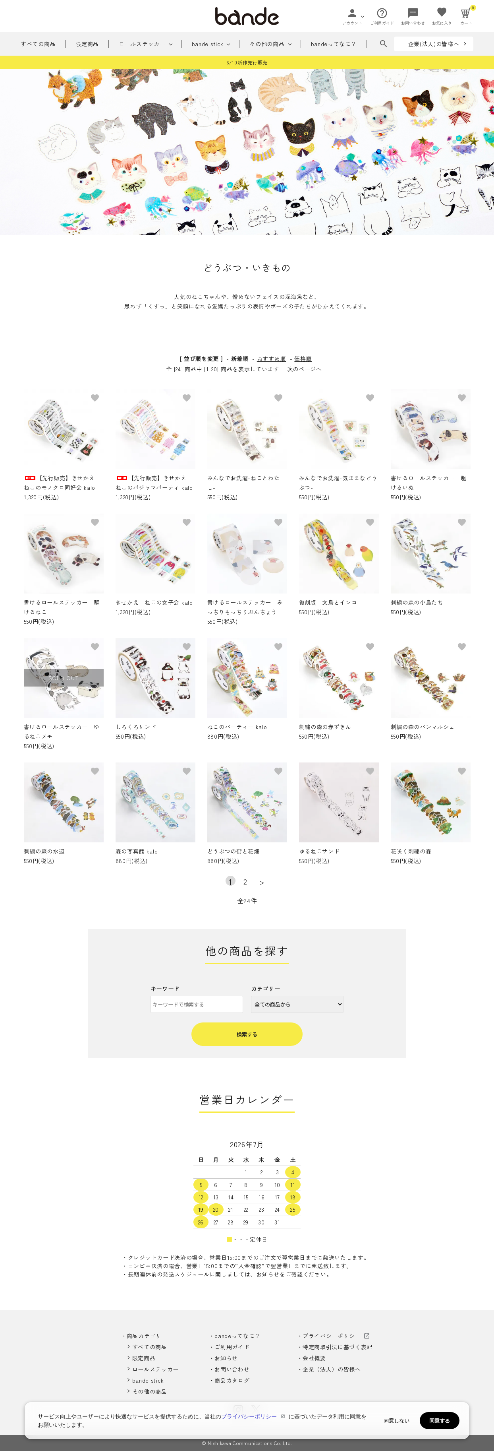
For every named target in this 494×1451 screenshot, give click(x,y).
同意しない (396, 1420)
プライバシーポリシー (332, 1336)
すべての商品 (38, 44)
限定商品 (87, 44)
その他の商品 (266, 44)
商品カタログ (231, 1380)
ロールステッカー (142, 44)
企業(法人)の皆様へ (433, 44)
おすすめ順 (271, 359)
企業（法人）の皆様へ (332, 1369)
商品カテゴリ (144, 1336)
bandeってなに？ (334, 44)
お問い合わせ (231, 1369)
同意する (439, 1420)
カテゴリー (265, 989)
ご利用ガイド (231, 1347)
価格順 (303, 359)
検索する (247, 1034)
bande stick (208, 44)
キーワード (165, 989)
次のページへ (304, 369)
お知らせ (226, 1358)
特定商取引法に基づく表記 (337, 1347)
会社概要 (314, 1358)
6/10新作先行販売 (247, 62)
